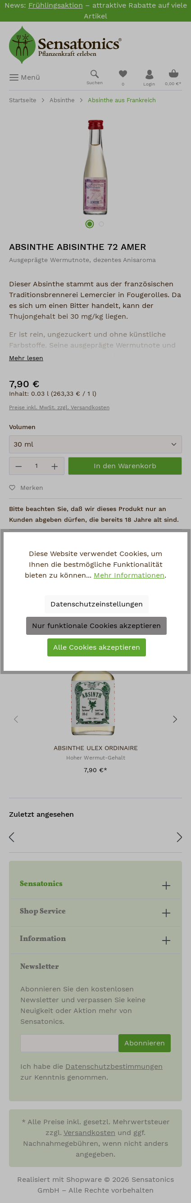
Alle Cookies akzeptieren (96, 647)
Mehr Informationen (129, 575)
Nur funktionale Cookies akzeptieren (96, 625)
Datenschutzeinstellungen (96, 604)
